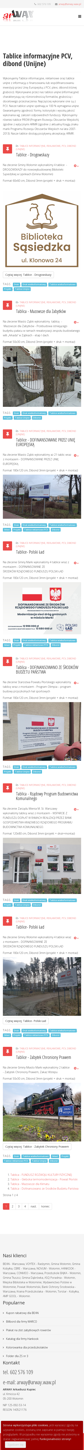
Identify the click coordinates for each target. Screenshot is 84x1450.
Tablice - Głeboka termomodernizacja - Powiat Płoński (44, 1179)
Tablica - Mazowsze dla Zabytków (41, 311)
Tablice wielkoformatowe (62, 284)
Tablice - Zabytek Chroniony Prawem (43, 1057)
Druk (16, 284)
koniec (45, 1206)
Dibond (37, 417)
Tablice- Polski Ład (30, 552)
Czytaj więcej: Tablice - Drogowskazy (28, 275)
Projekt (7, 289)
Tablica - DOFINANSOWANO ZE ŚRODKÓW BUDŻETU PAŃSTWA (47, 669)
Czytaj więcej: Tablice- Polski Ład (25, 1021)
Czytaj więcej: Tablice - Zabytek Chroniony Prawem (37, 1146)
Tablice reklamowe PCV (36, 529)
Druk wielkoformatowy (34, 284)
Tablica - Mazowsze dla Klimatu (30, 1184)
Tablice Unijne (22, 289)
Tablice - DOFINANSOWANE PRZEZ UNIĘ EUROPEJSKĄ (45, 442)
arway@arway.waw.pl (70, 4)
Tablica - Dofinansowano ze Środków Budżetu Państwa (44, 1188)
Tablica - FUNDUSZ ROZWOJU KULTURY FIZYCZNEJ (41, 1175)
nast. (34, 1206)
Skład (7, 529)
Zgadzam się (15, 1444)
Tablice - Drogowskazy (32, 154)
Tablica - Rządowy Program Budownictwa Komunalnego (47, 795)
